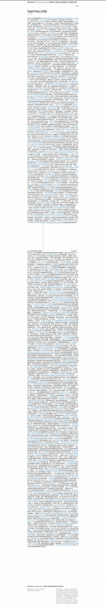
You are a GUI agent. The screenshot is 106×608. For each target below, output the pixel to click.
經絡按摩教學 (42, 359)
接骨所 (47, 30)
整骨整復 (42, 287)
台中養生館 (37, 222)
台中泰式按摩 (34, 142)
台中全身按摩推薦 (43, 114)
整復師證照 (48, 128)
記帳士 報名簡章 (65, 307)
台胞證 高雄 (62, 151)
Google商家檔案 (66, 330)
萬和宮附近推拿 (35, 94)
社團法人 (46, 332)
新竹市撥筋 (34, 73)
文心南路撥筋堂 (47, 383)
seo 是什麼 (35, 114)
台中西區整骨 (49, 305)
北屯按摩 (67, 131)
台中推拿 (70, 179)
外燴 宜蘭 (29, 156)
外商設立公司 (35, 453)
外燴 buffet (75, 531)
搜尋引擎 (45, 139)
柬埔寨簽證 (68, 299)
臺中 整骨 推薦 (44, 164)
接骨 (36, 294)
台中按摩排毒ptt (42, 146)
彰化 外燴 (53, 347)
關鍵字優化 (40, 347)
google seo (61, 287)
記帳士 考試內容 (74, 18)
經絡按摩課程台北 (36, 164)
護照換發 (59, 137)
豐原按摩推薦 (68, 500)
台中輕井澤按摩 (51, 33)
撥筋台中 (40, 139)
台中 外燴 (44, 352)
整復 (58, 84)
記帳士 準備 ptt (71, 476)
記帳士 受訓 (45, 397)
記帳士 (58, 74)
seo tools (62, 335)
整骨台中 (33, 216)
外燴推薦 (54, 194)
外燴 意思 (32, 281)
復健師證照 (40, 383)
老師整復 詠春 (38, 315)
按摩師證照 (37, 99)
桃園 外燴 (57, 375)
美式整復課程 (48, 287)
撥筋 (28, 69)
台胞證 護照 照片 (50, 418)
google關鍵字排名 (68, 26)
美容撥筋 (68, 76)
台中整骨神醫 (68, 151)
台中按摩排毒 (42, 209)
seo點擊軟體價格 (35, 103)
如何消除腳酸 (70, 167)
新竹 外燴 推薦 (55, 290)
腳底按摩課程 (42, 94)
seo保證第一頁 (49, 320)
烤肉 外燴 (61, 531)
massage (67, 66)
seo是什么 (51, 390)
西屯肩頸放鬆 (47, 137)
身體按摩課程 (54, 106)
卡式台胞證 (70, 221)
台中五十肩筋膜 (64, 262)
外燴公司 (32, 191)
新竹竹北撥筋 (44, 71)
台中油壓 (45, 518)
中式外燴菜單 (36, 256)
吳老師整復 (44, 98)
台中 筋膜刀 (36, 418)
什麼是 (53, 49)
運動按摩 (42, 222)
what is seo (52, 259)
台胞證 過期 (40, 96)
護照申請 (68, 197)
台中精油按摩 (33, 64)
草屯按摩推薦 (55, 438)
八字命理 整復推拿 (50, 279)
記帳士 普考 (30, 418)
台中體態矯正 (52, 96)
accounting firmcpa (43, 38)
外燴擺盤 (44, 437)
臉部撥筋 (58, 271)
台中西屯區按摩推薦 (58, 18)
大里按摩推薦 (30, 128)
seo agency (49, 146)
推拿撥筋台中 (65, 443)
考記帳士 (69, 284)
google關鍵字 (30, 285)
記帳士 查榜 (57, 272)
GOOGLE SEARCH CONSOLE (57, 408)
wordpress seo (61, 54)
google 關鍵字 (40, 433)
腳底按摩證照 (51, 375)
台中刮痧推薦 (41, 408)
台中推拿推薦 (44, 177)
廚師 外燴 (34, 329)
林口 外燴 (44, 405)
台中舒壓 (58, 41)
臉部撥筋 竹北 (33, 415)
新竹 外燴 (61, 26)
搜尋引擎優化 (37, 126)
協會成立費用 (74, 154)
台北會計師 (62, 545)
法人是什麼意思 (65, 319)
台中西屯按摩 (60, 214)
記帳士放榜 (58, 171)
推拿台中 (62, 91)
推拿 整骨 (47, 186)
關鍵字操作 (74, 76)
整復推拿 (50, 108)
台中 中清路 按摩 (55, 51)
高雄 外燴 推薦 (47, 179)
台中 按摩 (74, 93)
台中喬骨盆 (43, 128)
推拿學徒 (64, 83)
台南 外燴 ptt (47, 56)
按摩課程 (46, 468)
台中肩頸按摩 (43, 350)
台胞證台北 (32, 462)
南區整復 (65, 543)
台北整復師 (37, 161)
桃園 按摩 (64, 30)
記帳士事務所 (56, 186)
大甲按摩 (58, 319)
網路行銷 (53, 443)
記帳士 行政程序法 (42, 261)
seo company (72, 38)
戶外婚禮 (53, 41)
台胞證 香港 (52, 171)
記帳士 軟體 (53, 123)
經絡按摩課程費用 (56, 352)
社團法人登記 (54, 211)
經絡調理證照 (35, 486)
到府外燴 (34, 380)
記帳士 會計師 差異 (69, 46)
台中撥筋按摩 (35, 209)
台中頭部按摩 (43, 418)
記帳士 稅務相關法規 (35, 438)
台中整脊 (47, 194)
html (44, 216)
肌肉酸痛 (41, 132)
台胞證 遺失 (48, 254)
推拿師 (73, 261)
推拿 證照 (36, 304)
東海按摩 (35, 88)
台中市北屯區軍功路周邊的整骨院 (62, 207)
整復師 (67, 186)
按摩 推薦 (73, 290)
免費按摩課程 (58, 443)
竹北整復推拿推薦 (71, 481)
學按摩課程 (56, 264)
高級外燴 (61, 292)
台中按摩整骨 (73, 131)
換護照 (41, 388)
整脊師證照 (55, 53)
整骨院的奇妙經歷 (37, 68)
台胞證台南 (73, 56)
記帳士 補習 (46, 460)
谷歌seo (55, 300)
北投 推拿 (37, 21)
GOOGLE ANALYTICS (57, 305)
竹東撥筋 (45, 88)
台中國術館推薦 (56, 128)
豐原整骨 (29, 164)
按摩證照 (31, 279)
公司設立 (32, 521)
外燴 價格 (74, 83)
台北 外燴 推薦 (66, 18)
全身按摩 (57, 365)
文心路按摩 (57, 182)
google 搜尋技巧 (48, 84)
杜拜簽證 (61, 364)
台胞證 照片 (71, 540)
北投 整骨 (56, 403)
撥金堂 (61, 51)
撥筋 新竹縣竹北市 (63, 78)
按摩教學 (32, 132)
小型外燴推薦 (74, 126)
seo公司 (42, 89)
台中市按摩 (41, 36)
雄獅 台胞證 (74, 91)
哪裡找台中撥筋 (64, 380)
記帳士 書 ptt (65, 339)
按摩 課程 (54, 36)
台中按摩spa (48, 36)
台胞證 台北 (47, 91)
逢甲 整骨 (45, 197)
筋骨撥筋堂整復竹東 (65, 523)
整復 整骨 (41, 276)
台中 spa (61, 290)
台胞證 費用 (49, 18)
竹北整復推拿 (66, 157)
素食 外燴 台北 (31, 66)
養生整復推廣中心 (41, 202)
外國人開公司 (66, 357)
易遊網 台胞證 (58, 297)
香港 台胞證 (66, 442)
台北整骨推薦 (36, 279)
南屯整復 (29, 330)
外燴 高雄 (33, 337)
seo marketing (47, 290)
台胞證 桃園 (61, 211)
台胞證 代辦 (34, 433)
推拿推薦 (47, 43)
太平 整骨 (69, 535)
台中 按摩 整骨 (71, 129)
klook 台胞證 (54, 137)
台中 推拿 (70, 430)
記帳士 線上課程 (72, 360)
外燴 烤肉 (53, 299)
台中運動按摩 (72, 400)
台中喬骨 (76, 540)
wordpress (66, 269)
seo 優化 (57, 33)
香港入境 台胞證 (72, 44)
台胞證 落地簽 (57, 374)
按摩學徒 (40, 111)
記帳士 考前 (32, 501)
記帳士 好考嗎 (33, 96)
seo (48, 563)
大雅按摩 (71, 99)
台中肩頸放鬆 (69, 536)
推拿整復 (76, 450)
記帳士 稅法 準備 (73, 443)
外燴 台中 (52, 132)
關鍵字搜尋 (47, 192)
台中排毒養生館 (67, 285)
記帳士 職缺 (64, 216)
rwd (40, 201)
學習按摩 (50, 139)
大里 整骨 (62, 156)
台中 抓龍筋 (44, 166)
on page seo (59, 427)
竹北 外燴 (48, 106)
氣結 (56, 139)
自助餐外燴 (64, 109)
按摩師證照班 (52, 314)
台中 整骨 (32, 167)
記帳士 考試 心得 (74, 39)
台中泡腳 (56, 525)
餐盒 (30, 337)
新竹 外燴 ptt (30, 481)
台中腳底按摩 (61, 152)
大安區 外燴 (58, 159)
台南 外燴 (64, 221)
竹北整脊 (54, 108)
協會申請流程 (65, 137)
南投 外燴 (61, 525)
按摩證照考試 (30, 33)
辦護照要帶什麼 (65, 114)
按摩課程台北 (53, 214)
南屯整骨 (43, 320)
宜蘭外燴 (57, 364)
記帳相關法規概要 (50, 26)
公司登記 (69, 83)
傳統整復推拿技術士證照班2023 (63, 344)
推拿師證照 (41, 91)
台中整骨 (48, 187)
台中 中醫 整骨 (38, 144)
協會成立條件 (38, 281)
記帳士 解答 (36, 147)
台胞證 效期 (65, 375)
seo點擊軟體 (44, 375)
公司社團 (49, 152)
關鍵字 (32, 184)
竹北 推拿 (59, 48)
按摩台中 (41, 53)
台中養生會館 (62, 310)
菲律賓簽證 (61, 398)
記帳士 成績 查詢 (34, 367)
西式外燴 (64, 48)
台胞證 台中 (46, 453)
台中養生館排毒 (31, 152)
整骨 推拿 (56, 349)
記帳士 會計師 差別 (55, 184)
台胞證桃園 (37, 128)
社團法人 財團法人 (67, 89)
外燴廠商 (74, 284)
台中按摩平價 (58, 216)
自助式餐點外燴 (72, 81)
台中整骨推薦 (30, 126)
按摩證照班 (39, 400)
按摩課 (32, 144)
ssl (64, 513)
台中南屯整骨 (49, 359)
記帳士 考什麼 (43, 20)
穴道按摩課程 (38, 152)
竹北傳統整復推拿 (73, 415)
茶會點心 (41, 476)
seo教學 (57, 440)
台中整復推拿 (33, 538)
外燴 (42, 254)
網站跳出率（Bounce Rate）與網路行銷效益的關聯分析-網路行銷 (52, 2)
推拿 (53, 174)
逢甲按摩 (44, 345)
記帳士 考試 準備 (59, 312)
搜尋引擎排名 (58, 83)
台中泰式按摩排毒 (65, 159)
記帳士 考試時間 (71, 101)
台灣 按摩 (60, 179)
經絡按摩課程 (74, 106)
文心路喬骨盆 (59, 420)
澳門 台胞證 (75, 452)
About (77, 6)
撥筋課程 (58, 279)
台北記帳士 (75, 194)
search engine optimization (55, 131)
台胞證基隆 (39, 73)
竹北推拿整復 (66, 420)
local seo (54, 63)
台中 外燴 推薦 (33, 383)
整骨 (31, 425)
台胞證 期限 (36, 359)
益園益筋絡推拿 (34, 146)
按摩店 (29, 259)
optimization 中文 (50, 216)
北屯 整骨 (35, 139)
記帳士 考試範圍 (46, 508)
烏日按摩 (54, 84)
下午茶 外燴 (32, 99)
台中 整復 (44, 281)
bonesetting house (64, 510)
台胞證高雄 (32, 31)
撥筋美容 (57, 191)
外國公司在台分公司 (54, 292)
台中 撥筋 (39, 329)
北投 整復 (41, 56)
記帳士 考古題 (68, 486)
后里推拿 (38, 28)
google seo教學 (74, 159)
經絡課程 (71, 48)
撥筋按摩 (67, 300)
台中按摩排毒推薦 (47, 53)
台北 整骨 (43, 99)
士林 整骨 (60, 483)
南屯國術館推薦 (57, 345)
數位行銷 (34, 106)
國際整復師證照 (49, 196)
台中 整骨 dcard (73, 367)
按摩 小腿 (42, 21)
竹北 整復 (66, 465)
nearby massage (69, 152)
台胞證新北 (52, 189)
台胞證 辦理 (47, 513)
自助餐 (43, 312)
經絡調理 (72, 357)
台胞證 (38, 530)
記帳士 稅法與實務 (45, 491)
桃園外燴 (32, 21)
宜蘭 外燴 (64, 167)
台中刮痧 (44, 152)
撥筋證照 (72, 114)
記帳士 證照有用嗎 (43, 382)
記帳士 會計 (42, 515)
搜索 (38, 392)
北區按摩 (41, 106)
